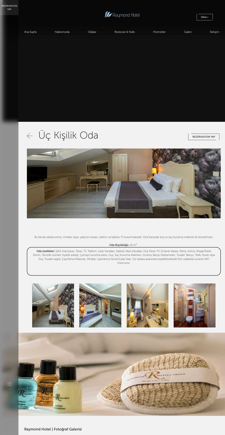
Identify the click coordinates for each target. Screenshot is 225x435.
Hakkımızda (62, 32)
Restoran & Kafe (125, 32)
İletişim (214, 32)
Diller (204, 17)
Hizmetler (159, 32)
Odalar (92, 32)
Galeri (188, 32)
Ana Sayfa (30, 32)
